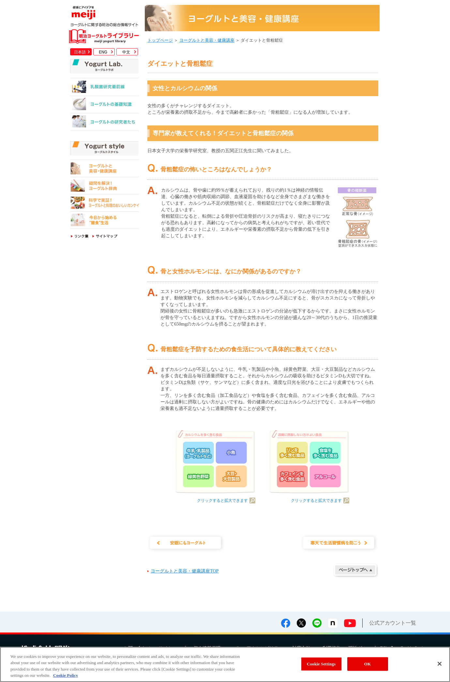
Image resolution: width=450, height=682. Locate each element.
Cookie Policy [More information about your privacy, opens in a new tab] (65, 675)
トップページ (160, 40)
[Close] (439, 664)
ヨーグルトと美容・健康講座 (104, 169)
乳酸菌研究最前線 (104, 88)
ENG (103, 52)
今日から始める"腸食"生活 (104, 221)
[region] (225, 664)
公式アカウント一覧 (392, 623)
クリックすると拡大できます (222, 500)
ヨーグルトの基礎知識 (104, 105)
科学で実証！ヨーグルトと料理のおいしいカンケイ (104, 203)
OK (367, 663)
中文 (126, 52)
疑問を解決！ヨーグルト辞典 (104, 186)
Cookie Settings (321, 663)
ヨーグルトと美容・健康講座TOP (184, 571)
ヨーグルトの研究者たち (104, 123)
